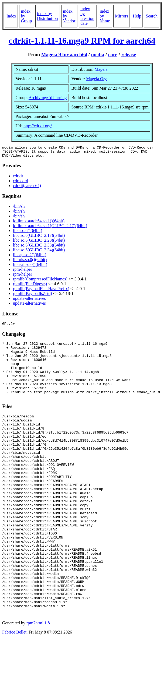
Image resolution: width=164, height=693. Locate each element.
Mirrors (121, 16)
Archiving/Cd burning (48, 97)
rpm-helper (22, 271)
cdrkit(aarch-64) (27, 188)
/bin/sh (19, 208)
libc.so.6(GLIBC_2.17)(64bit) (39, 237)
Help (137, 16)
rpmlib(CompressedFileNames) (40, 281)
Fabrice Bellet (14, 686)
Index (11, 16)
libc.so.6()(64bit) (27, 233)
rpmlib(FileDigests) (30, 286)
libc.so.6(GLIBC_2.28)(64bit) (39, 242)
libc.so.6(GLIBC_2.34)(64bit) (39, 252)
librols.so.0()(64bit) (30, 262)
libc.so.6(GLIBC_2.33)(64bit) (39, 247)
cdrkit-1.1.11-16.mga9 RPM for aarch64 (82, 40)
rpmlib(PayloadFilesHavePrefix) (41, 291)
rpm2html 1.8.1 (39, 677)
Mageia (100, 69)
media (97, 54)
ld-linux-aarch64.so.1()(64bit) (38, 223)
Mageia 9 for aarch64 (64, 54)
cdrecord (20, 183)
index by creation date (87, 16)
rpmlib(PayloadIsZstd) (32, 296)
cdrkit (18, 178)
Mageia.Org (96, 78)
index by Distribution (47, 16)
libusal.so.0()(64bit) (30, 267)
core (112, 54)
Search (152, 16)
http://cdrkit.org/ (37, 126)
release (128, 54)
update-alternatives (29, 300)
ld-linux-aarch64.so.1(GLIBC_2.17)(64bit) (50, 228)
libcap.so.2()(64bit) (29, 257)
